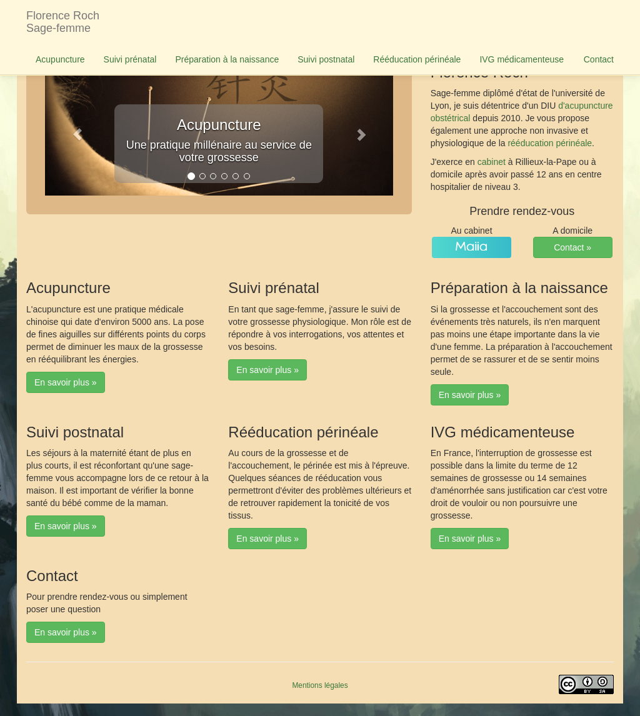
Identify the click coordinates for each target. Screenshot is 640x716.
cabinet (492, 162)
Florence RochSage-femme (62, 21)
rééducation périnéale (550, 143)
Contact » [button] (572, 247)
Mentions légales (320, 685)
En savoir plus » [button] (65, 382)
